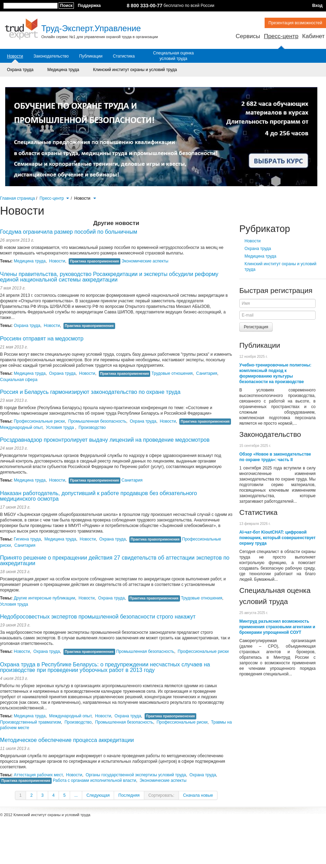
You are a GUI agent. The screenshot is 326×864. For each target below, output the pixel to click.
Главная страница (17, 198)
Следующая (98, 795)
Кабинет (313, 36)
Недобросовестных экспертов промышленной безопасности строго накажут (98, 617)
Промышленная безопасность (97, 421)
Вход (317, 5)
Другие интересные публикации (44, 598)
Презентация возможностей (295, 22)
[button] (67, 198)
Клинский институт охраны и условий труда (135, 69)
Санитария (206, 373)
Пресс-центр (281, 36)
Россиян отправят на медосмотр (42, 339)
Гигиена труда (27, 539)
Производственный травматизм (30, 722)
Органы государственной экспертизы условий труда (136, 774)
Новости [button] (85, 198)
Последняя (128, 795)
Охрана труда (20, 69)
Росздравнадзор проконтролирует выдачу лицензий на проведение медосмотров (104, 440)
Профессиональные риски (39, 421)
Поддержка (89, 5)
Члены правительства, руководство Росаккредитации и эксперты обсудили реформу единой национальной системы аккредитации (109, 277)
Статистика (124, 56)
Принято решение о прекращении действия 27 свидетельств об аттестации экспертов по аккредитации (114, 560)
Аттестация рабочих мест (38, 774)
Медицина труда (63, 69)
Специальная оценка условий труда (173, 56)
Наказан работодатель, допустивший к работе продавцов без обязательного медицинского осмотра (98, 496)
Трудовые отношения (172, 373)
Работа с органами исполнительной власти (94, 780)
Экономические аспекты (144, 261)
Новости (15, 56)
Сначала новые (198, 795)
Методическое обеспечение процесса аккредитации (67, 740)
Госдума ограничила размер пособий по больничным (68, 232)
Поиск (66, 5)
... (76, 795)
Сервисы (247, 36)
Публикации (90, 56)
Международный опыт (21, 427)
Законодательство (51, 56)
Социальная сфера (18, 379)
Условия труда (60, 427)
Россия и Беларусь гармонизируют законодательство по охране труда (90, 392)
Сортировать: (161, 795)
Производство (92, 427)
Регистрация (256, 327)
